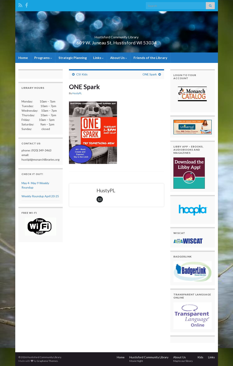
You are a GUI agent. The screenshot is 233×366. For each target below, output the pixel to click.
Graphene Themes (47, 360)
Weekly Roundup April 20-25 (40, 196)
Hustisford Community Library (116, 36)
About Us (118, 58)
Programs (43, 58)
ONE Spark (150, 74)
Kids (200, 357)
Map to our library (183, 360)
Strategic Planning (73, 58)
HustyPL (77, 93)
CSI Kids (82, 74)
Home (23, 58)
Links (98, 58)
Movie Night (136, 360)
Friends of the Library (150, 58)
